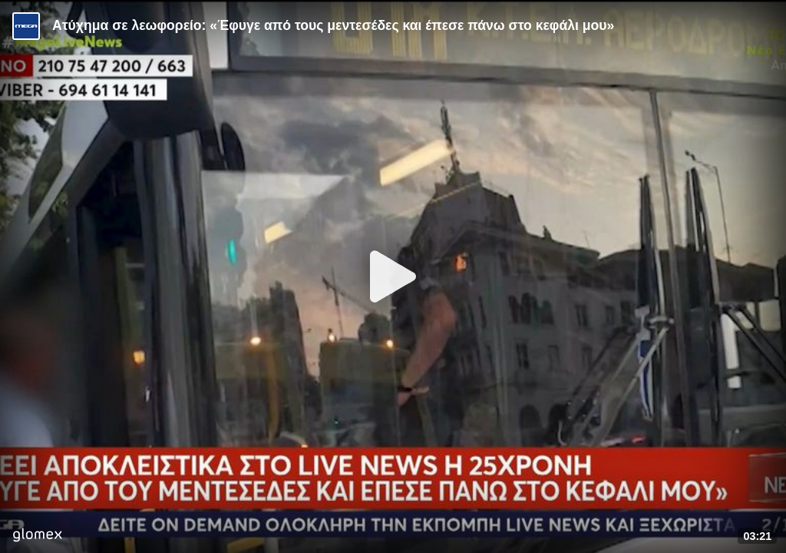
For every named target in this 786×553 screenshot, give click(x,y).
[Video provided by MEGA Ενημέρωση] (26, 26)
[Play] (393, 276)
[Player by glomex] (37, 536)
